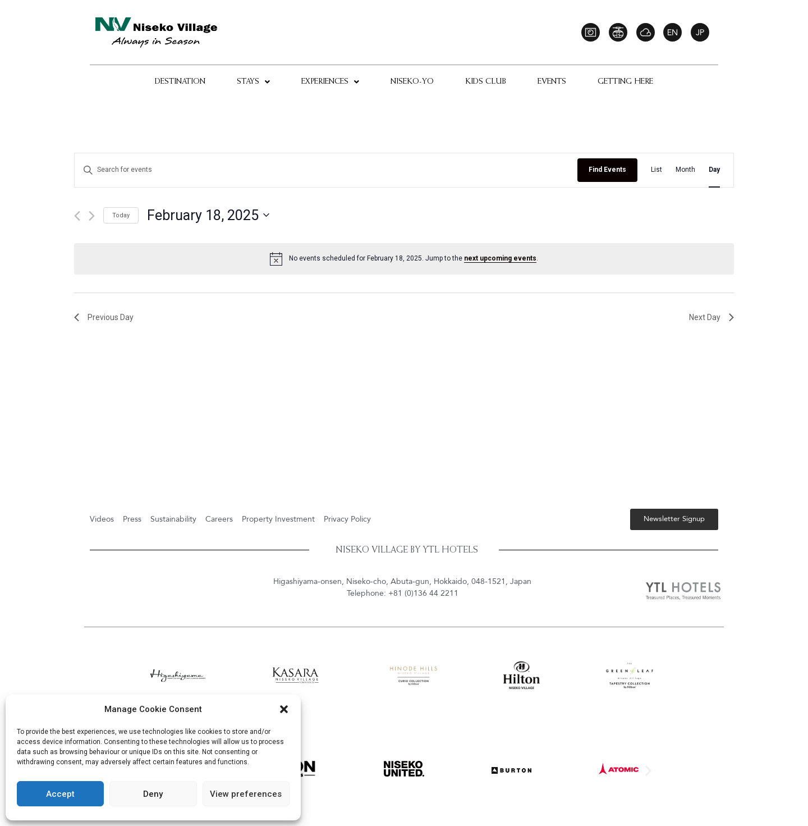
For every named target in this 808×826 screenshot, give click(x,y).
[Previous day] (77, 216)
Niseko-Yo (412, 82)
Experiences (330, 82)
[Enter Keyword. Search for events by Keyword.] (326, 169)
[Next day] (92, 216)
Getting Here (625, 82)
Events (552, 82)
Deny (153, 794)
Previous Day (104, 317)
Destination (180, 82)
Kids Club (485, 82)
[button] (284, 709)
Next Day (711, 317)
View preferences (246, 794)
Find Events (607, 170)
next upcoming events (500, 258)
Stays (253, 82)
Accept (60, 794)
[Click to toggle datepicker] (208, 216)
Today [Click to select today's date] (121, 215)
